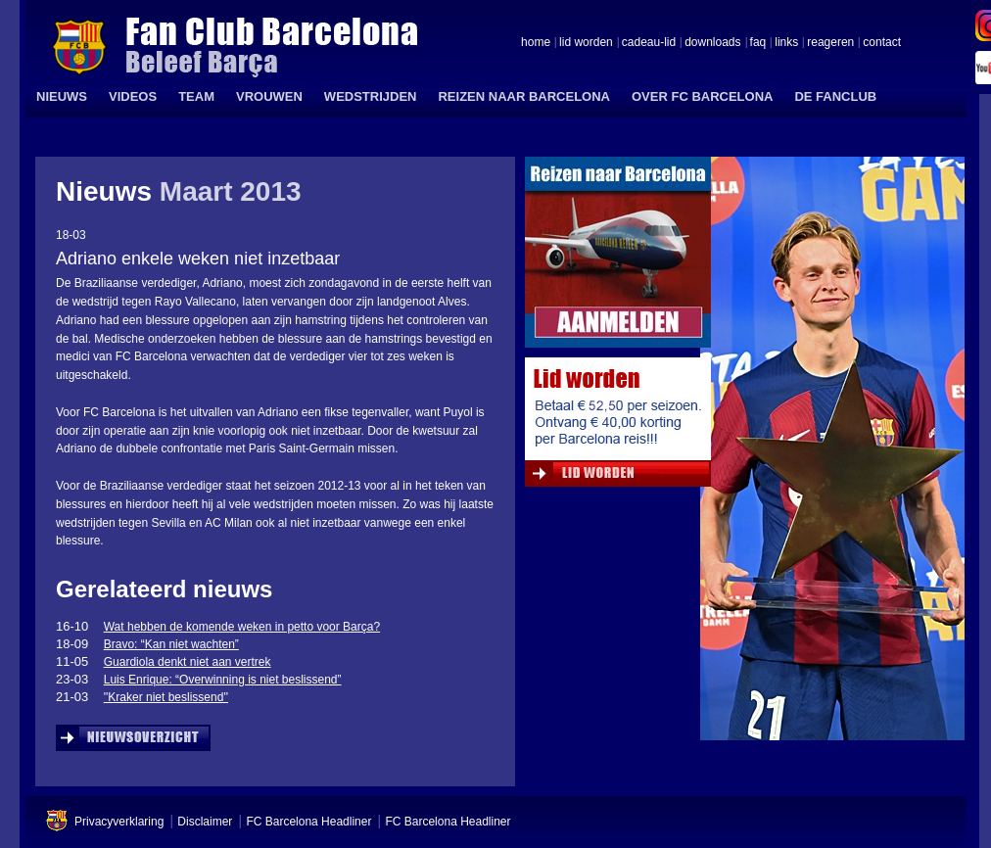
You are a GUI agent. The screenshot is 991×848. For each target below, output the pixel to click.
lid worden (586, 43)
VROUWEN (269, 96)
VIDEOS (133, 96)
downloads (712, 43)
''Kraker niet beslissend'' (166, 697)
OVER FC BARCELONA (702, 96)
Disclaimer (204, 821)
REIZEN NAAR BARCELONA (524, 96)
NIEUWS (61, 96)
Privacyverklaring (119, 821)
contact (882, 43)
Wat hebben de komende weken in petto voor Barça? (242, 627)
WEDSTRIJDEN (370, 96)
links (786, 43)
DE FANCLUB (835, 96)
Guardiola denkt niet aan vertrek (187, 662)
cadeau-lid (649, 43)
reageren (830, 43)
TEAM (196, 96)
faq (758, 43)
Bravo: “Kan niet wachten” (171, 644)
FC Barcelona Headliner (308, 821)
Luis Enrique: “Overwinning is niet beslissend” (223, 679)
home (535, 43)
